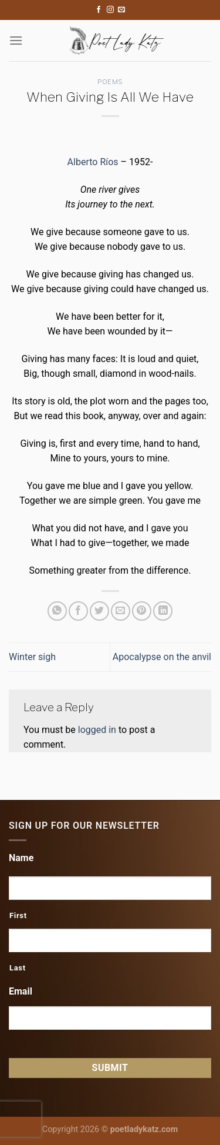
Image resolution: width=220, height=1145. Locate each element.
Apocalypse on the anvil (162, 656)
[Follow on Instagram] (110, 10)
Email (20, 991)
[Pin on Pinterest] (141, 611)
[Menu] (16, 40)
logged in (97, 729)
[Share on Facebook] (78, 611)
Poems (110, 82)
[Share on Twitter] (99, 611)
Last (17, 967)
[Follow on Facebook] (98, 10)
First (18, 915)
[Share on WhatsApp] (57, 611)
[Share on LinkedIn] (162, 611)
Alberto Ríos (93, 162)
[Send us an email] (121, 10)
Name (21, 857)
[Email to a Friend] (120, 611)
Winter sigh (32, 656)
